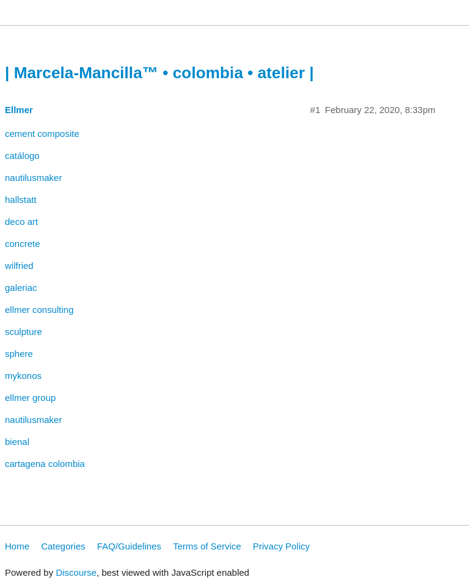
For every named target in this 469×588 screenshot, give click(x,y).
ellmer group (30, 397)
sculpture (23, 331)
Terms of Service (207, 546)
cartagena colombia (45, 463)
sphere (19, 353)
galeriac (21, 287)
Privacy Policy (281, 546)
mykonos (23, 375)
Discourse (76, 572)
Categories (63, 546)
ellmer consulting (39, 309)
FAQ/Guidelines (129, 546)
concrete (22, 243)
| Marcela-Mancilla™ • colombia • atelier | (159, 73)
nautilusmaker (33, 177)
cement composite (42, 133)
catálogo (22, 155)
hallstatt (21, 199)
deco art (21, 221)
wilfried (19, 265)
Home (17, 546)
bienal (17, 441)
